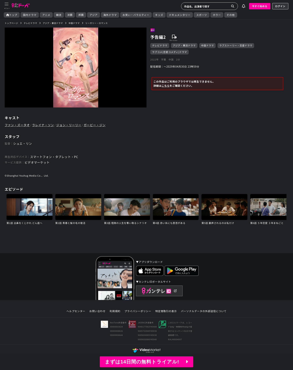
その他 (231, 15)
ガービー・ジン (95, 125)
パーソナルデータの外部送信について (203, 311)
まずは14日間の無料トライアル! (146, 362)
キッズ (159, 15)
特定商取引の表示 (166, 311)
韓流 (58, 15)
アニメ (46, 15)
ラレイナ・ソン (43, 125)
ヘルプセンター (76, 311)
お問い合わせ (97, 311)
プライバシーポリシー (137, 311)
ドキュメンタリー (179, 15)
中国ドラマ (207, 45)
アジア (94, 15)
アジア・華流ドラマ (184, 45)
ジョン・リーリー (68, 125)
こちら (165, 85)
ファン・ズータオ (17, 125)
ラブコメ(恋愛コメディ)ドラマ (169, 52)
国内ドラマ (29, 15)
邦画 (81, 15)
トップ (11, 15)
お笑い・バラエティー (136, 15)
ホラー (217, 15)
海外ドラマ (110, 15)
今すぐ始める (259, 6)
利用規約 (115, 311)
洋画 (70, 15)
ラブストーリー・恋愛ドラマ (235, 45)
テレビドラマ (159, 45)
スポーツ (201, 15)
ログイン (280, 6)
